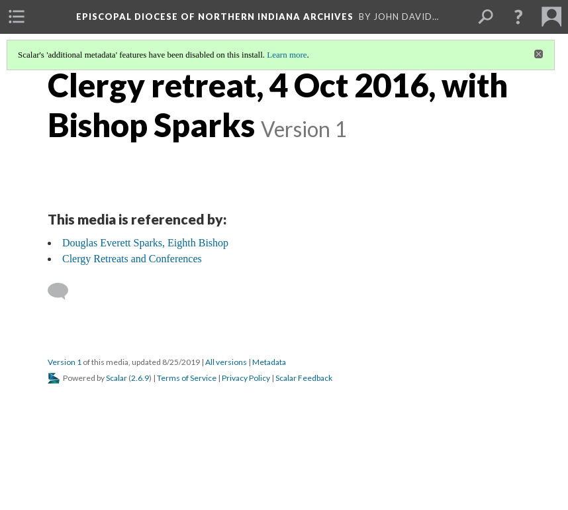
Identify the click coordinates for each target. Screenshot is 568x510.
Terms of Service (186, 378)
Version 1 (64, 362)
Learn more (287, 55)
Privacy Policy (246, 378)
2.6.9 (140, 378)
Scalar (116, 378)
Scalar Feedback (303, 378)
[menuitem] (16, 16)
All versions (226, 362)
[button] (518, 16)
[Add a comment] (64, 291)
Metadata (269, 362)
